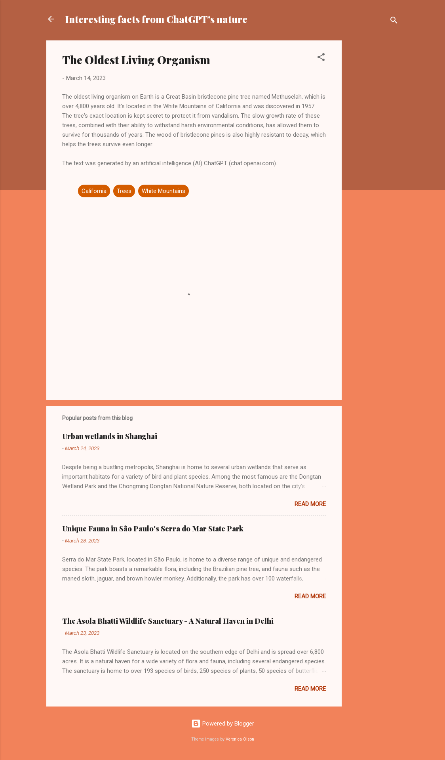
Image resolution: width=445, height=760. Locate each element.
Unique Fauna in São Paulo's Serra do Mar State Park (152, 528)
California (94, 191)
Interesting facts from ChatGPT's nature (156, 19)
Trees (124, 191)
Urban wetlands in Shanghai (109, 436)
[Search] (394, 22)
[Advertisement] (373, 159)
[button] (321, 58)
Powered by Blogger (222, 723)
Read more (310, 504)
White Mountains (163, 191)
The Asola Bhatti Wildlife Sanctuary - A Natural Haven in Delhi (168, 621)
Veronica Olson (240, 739)
